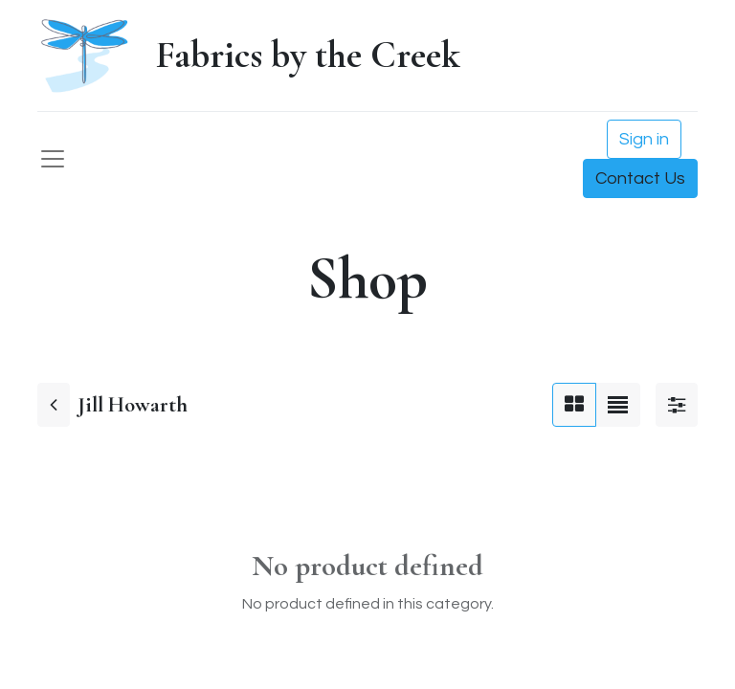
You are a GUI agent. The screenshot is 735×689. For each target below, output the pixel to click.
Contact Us (640, 178)
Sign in (644, 139)
